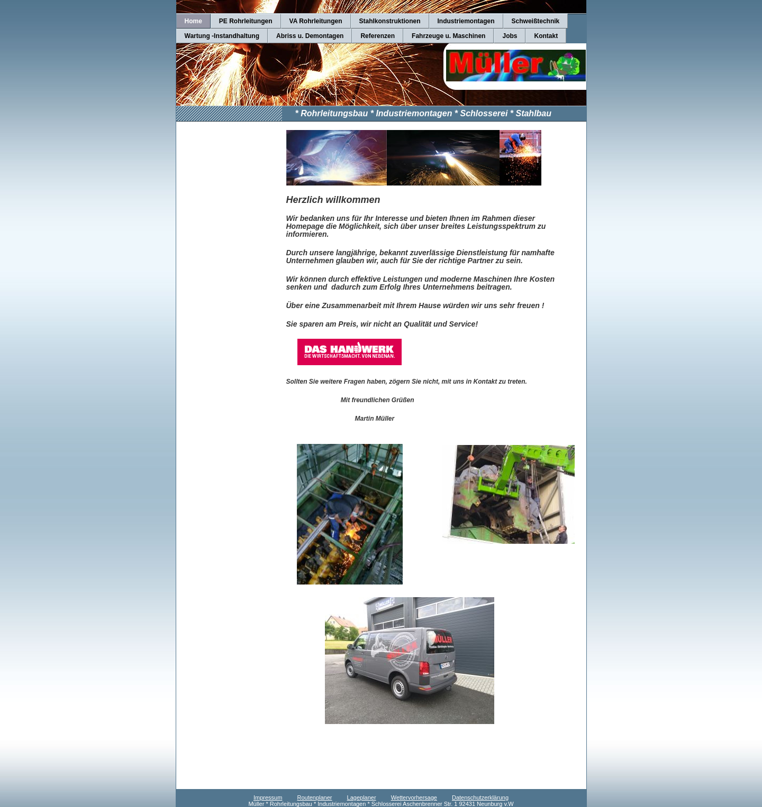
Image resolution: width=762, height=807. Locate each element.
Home (193, 21)
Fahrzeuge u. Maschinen (448, 36)
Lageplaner (361, 797)
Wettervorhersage (414, 797)
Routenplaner (314, 797)
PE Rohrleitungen (246, 21)
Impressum (267, 797)
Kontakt (546, 36)
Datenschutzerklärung (480, 797)
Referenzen (377, 36)
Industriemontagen (466, 21)
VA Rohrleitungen (315, 21)
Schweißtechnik (536, 21)
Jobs (509, 36)
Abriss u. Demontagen (309, 36)
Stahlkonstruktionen (390, 21)
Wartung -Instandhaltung (222, 36)
